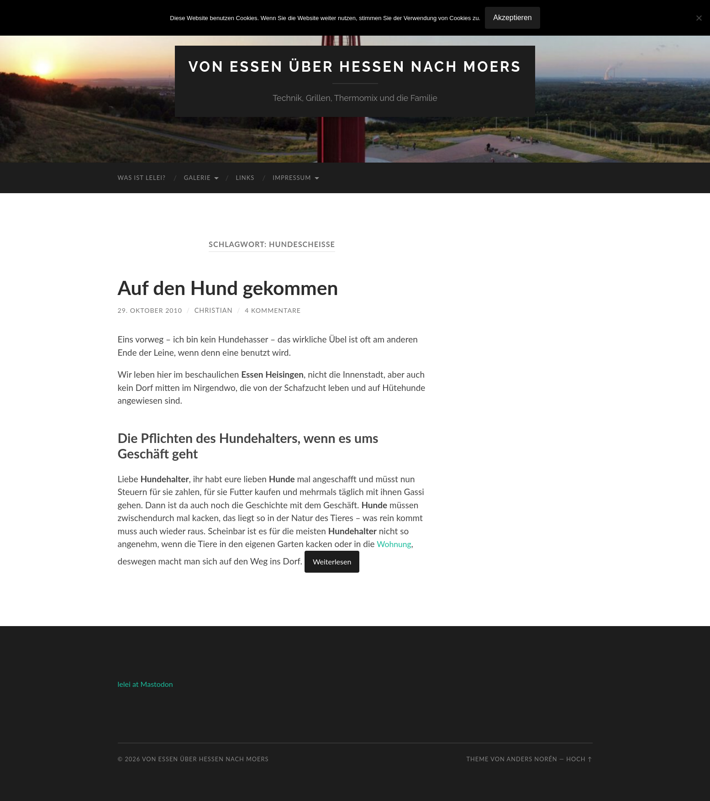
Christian (214, 310)
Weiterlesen (332, 561)
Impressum (292, 177)
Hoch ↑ (579, 759)
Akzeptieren (512, 17)
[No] (698, 17)
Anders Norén (532, 759)
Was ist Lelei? (142, 177)
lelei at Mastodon (145, 684)
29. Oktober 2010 (151, 310)
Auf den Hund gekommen (234, 287)
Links (245, 177)
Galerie (197, 177)
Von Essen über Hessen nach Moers (355, 66)
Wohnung (395, 543)
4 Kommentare (274, 310)
